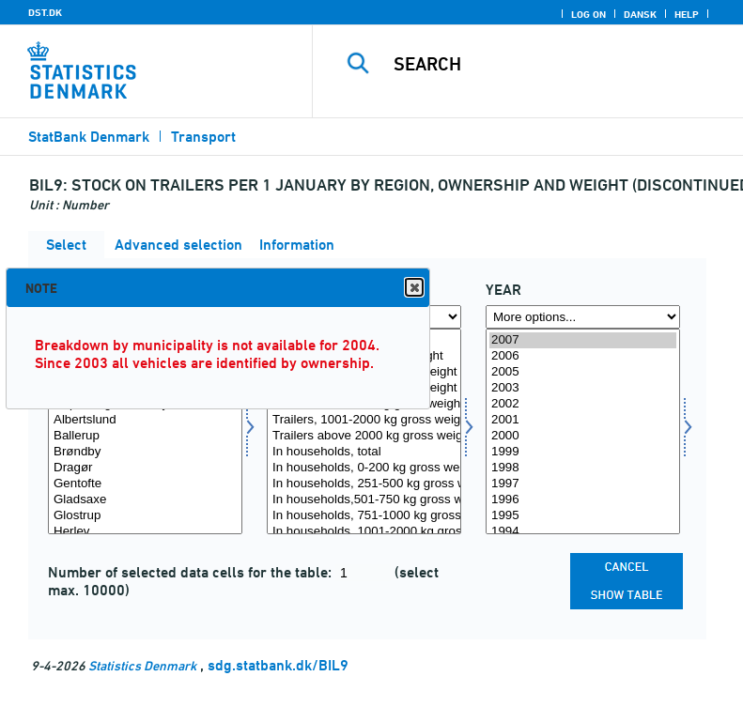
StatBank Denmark (88, 137)
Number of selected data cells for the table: (191, 572)
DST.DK (45, 12)
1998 (582, 468)
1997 (582, 484)
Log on (588, 14)
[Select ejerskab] (364, 431)
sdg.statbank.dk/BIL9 (278, 665)
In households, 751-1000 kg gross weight (364, 516)
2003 (582, 388)
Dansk (640, 14)
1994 (582, 532)
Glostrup (145, 516)
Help (686, 14)
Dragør (145, 468)
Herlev (145, 532)
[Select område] (145, 431)
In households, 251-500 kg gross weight (364, 484)
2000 (582, 436)
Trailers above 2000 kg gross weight (364, 436)
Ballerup (145, 436)
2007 (582, 340)
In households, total (364, 452)
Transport (203, 137)
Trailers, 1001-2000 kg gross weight (364, 420)
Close (413, 288)
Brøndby (145, 452)
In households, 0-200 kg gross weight (364, 468)
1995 (582, 516)
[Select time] (583, 431)
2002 (582, 404)
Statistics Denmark (142, 665)
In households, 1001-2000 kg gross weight (364, 532)
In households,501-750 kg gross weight (364, 500)
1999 (582, 452)
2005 (582, 372)
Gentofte (145, 484)
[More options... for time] (583, 317)
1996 (582, 500)
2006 (582, 356)
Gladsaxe (145, 500)
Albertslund (145, 420)
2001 (582, 420)
